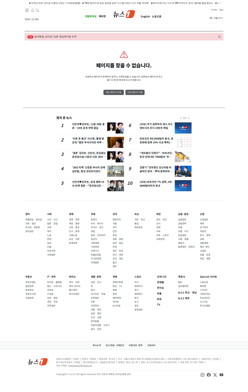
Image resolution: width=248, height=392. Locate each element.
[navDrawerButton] (27, 10)
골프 (136, 305)
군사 (158, 223)
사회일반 (51, 254)
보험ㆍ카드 (183, 231)
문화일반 (95, 298)
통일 (136, 223)
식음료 (203, 250)
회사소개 (96, 345)
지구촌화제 (96, 258)
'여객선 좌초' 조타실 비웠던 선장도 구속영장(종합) (49, 3)
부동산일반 (30, 282)
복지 (49, 231)
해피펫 (102, 16)
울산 (115, 262)
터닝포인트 (205, 298)
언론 (93, 301)
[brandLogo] (124, 14)
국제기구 (95, 250)
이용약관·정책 (136, 345)
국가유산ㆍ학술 (98, 294)
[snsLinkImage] (202, 374)
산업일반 (204, 219)
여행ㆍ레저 (96, 309)
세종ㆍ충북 (118, 239)
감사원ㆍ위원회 (32, 227)
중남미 (94, 239)
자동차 (203, 231)
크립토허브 (91, 16)
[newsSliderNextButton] (188, 118)
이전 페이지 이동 (135, 92)
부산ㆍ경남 (118, 258)
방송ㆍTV (117, 286)
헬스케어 (73, 290)
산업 (202, 214)
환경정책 (73, 243)
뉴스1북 (203, 301)
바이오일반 (74, 294)
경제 (71, 214)
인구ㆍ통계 (74, 231)
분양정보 (29, 290)
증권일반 (182, 235)
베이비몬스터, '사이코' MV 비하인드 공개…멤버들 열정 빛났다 (177, 3)
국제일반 (95, 262)
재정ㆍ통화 (74, 223)
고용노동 (73, 235)
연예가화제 (118, 282)
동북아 (94, 219)
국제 (93, 214)
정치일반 (29, 231)
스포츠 (138, 276)
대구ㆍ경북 (118, 254)
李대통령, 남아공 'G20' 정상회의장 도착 (52, 37)
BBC (180, 282)
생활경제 (204, 243)
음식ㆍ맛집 (96, 329)
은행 (180, 227)
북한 (158, 214)
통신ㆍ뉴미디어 (54, 286)
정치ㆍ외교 (161, 219)
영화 (115, 290)
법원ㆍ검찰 (52, 223)
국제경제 (95, 243)
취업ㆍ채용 (205, 258)
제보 (221, 10)
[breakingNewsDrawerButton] (32, 10)
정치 (27, 214)
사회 (49, 214)
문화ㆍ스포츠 (162, 235)
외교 (136, 214)
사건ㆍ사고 (52, 219)
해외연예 (117, 298)
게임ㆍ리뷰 (52, 301)
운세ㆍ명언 (96, 313)
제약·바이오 (75, 286)
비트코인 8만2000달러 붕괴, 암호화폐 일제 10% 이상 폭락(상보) (156, 142)
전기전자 (204, 227)
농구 (136, 301)
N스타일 (116, 305)
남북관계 (160, 239)
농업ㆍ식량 (74, 239)
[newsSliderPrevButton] (180, 118)
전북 (115, 246)
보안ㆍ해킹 (52, 298)
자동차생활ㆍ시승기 (100, 325)
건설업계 (29, 298)
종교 (93, 290)
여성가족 (51, 250)
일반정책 (29, 286)
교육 (49, 227)
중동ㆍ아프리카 (98, 235)
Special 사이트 (208, 276)
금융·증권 (183, 214)
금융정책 (182, 223)
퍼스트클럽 (205, 305)
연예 (115, 276)
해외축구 (138, 294)
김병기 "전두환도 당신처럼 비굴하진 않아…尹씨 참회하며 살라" (156, 171)
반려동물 (95, 321)
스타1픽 (203, 290)
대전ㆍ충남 (118, 243)
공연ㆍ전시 (96, 282)
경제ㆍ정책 (74, 219)
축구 (136, 290)
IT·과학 (51, 276)
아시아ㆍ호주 (97, 227)
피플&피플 (96, 254)
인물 (49, 246)
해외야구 (138, 286)
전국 (115, 214)
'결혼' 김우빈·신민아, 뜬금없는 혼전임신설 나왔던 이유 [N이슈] (89, 156)
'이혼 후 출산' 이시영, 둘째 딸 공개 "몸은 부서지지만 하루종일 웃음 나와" (88, 142)
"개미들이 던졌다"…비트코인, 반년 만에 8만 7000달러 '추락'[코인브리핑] (156, 156)
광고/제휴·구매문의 (114, 345)
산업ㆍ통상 (74, 227)
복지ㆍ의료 (74, 282)
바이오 (72, 276)
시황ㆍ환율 (183, 239)
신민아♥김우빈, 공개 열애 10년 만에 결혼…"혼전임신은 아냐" (88, 185)
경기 (115, 227)
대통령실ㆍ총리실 (33, 219)
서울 (115, 223)
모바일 (50, 290)
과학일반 (51, 305)
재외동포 (138, 227)
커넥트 (214, 10)
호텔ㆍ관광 (205, 254)
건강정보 (95, 305)
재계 (202, 223)
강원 (115, 235)
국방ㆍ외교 (139, 219)
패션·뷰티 (204, 246)
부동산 (28, 276)
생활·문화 (96, 276)
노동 (49, 235)
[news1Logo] (38, 361)
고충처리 (152, 345)
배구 (136, 298)
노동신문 (156, 16)
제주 (115, 266)
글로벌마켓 (183, 286)
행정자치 (117, 219)
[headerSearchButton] (37, 10)
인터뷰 (116, 301)
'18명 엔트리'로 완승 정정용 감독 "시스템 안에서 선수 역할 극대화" (110, 3)
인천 (115, 231)
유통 (202, 239)
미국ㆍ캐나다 (97, 223)
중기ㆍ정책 (205, 235)
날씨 (49, 243)
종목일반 (138, 309)
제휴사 (181, 276)
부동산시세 (30, 294)
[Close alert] (219, 36)
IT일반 (50, 294)
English (145, 16)
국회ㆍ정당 (30, 223)
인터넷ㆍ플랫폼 (54, 282)
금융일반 (182, 219)
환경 (49, 239)
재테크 (181, 243)
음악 (115, 294)
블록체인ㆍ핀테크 (186, 246)
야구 (136, 282)
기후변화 (95, 246)
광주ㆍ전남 (118, 250)
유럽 (93, 231)
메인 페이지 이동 (113, 92)
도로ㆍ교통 (96, 317)
